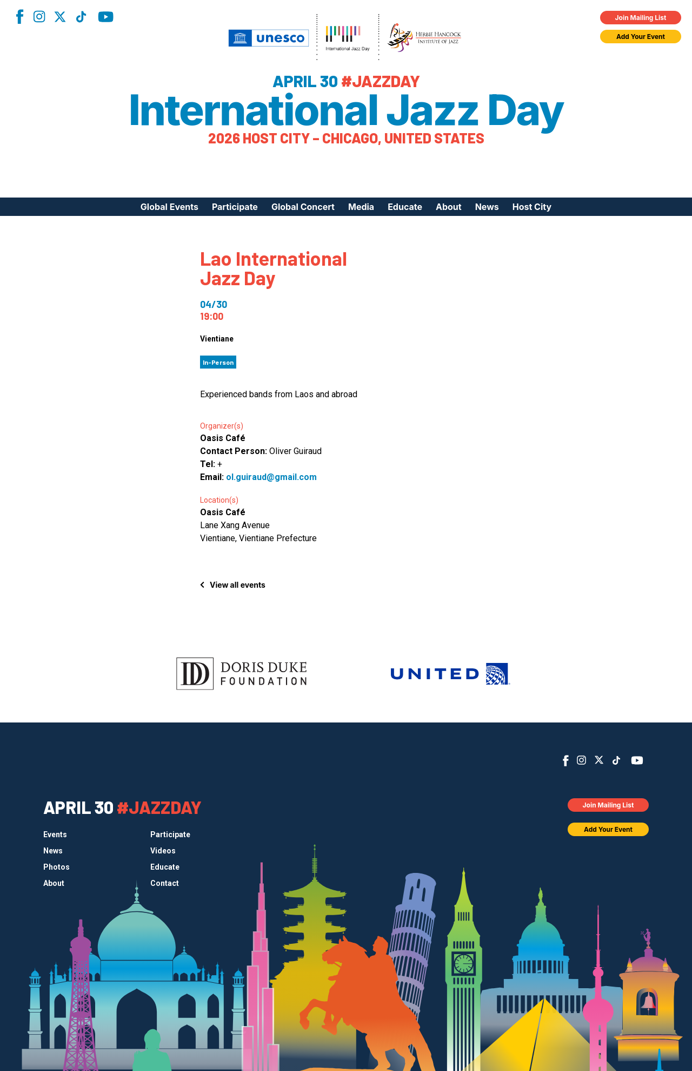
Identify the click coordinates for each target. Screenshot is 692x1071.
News (487, 206)
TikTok (81, 17)
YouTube (105, 17)
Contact (164, 883)
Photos (56, 867)
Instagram (39, 16)
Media (361, 206)
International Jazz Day (346, 110)
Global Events (169, 206)
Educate (405, 206)
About (449, 206)
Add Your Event (640, 36)
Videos (163, 850)
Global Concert (303, 206)
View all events (237, 584)
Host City (532, 206)
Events (55, 834)
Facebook (19, 16)
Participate (235, 206)
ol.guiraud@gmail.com (271, 477)
